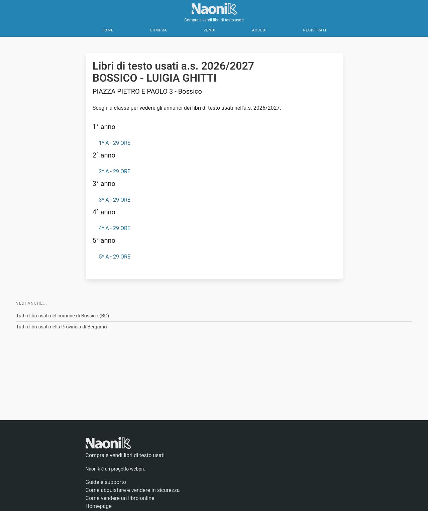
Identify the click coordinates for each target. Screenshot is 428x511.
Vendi (209, 30)
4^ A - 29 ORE (114, 228)
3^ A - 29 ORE (114, 200)
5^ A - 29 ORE (114, 256)
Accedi (259, 30)
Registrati (314, 30)
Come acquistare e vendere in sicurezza (133, 490)
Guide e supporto (106, 482)
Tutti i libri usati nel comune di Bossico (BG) (62, 316)
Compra (158, 30)
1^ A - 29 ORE (114, 143)
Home (107, 30)
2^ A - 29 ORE (114, 171)
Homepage (99, 506)
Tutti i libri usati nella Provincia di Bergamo (61, 327)
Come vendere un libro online (120, 498)
